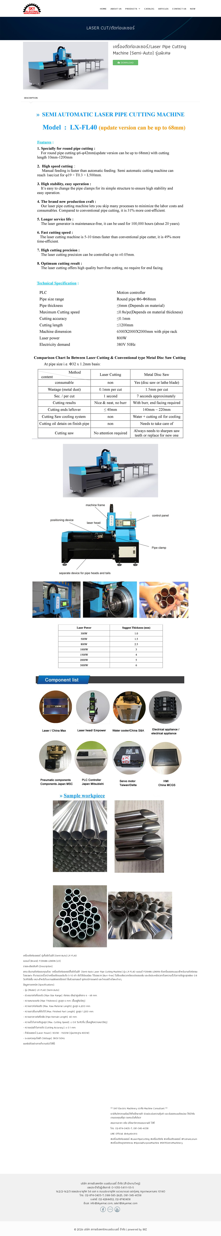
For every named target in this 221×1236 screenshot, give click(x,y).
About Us (115, 9)
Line (110, 1209)
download (125, 62)
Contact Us (179, 9)
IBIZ (145, 1229)
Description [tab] (31, 98)
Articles (163, 9)
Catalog (149, 9)
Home (103, 9)
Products (132, 9)
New (192, 9)
